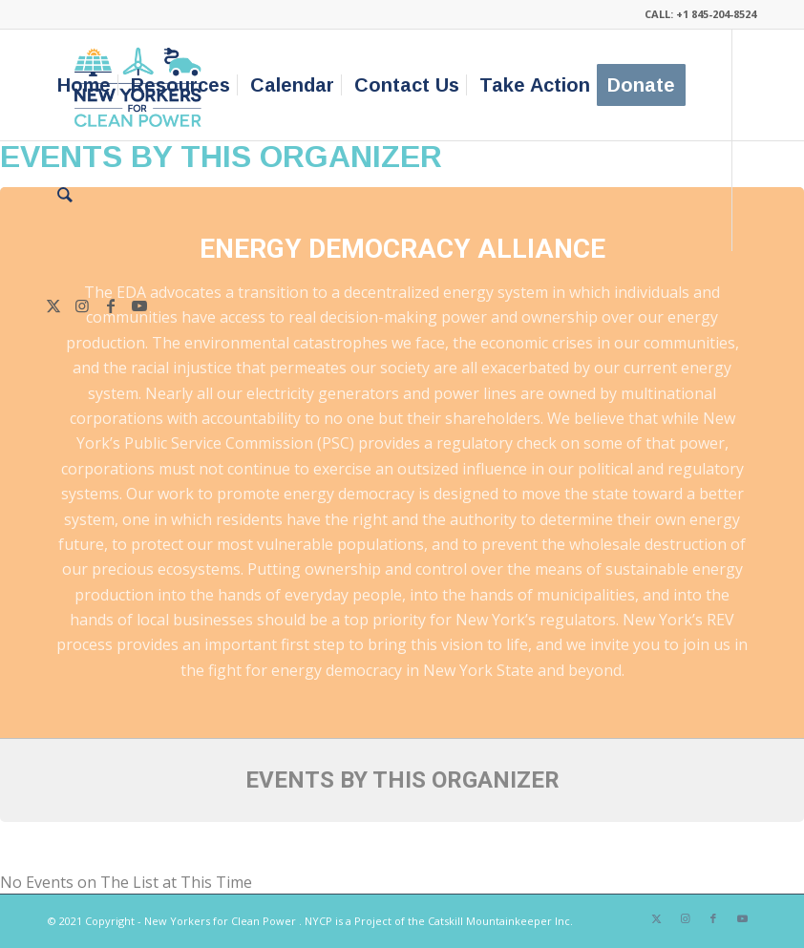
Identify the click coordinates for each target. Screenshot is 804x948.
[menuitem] (84, 85)
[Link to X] (53, 305)
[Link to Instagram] (82, 305)
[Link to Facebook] (110, 305)
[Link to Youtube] (139, 305)
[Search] (65, 195)
